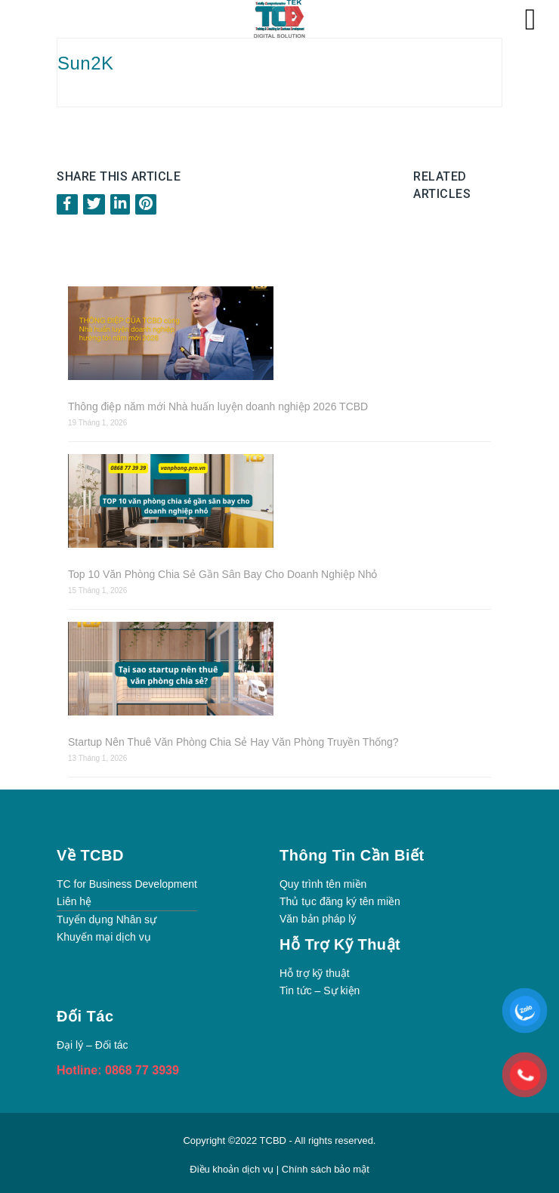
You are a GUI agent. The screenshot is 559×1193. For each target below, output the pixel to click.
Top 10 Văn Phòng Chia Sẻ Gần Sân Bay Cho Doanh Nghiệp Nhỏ (222, 574)
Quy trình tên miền (323, 884)
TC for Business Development (127, 884)
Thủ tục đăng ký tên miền (340, 901)
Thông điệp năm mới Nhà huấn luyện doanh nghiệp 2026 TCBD (218, 406)
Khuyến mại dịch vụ (104, 937)
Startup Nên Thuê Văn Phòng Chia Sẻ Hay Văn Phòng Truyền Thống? (233, 742)
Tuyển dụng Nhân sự (106, 919)
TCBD (273, 1140)
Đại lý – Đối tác (92, 1045)
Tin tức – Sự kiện (320, 990)
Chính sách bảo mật (325, 1169)
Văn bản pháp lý (318, 919)
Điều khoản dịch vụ (233, 1169)
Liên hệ (74, 901)
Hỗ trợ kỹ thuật (315, 973)
